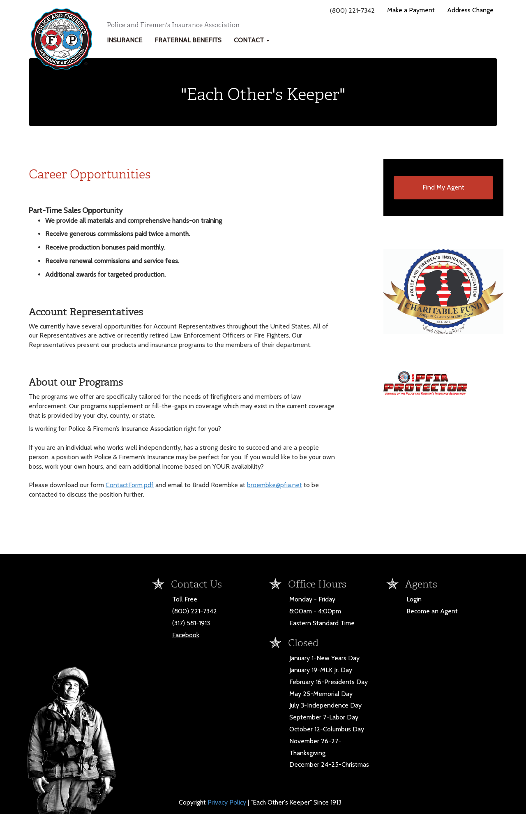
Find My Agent (443, 187)
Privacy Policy (228, 802)
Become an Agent (432, 611)
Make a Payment (411, 10)
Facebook (185, 635)
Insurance (124, 40)
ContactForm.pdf (130, 485)
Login (414, 599)
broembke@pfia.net (274, 485)
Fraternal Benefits (188, 40)
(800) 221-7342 (194, 611)
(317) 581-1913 (191, 623)
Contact (252, 40)
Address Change (470, 10)
